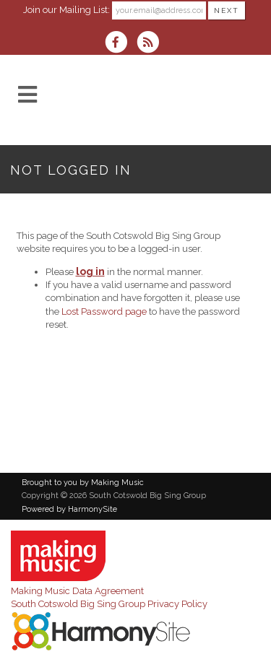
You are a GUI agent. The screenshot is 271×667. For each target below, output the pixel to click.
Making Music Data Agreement (77, 590)
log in (90, 271)
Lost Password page (104, 311)
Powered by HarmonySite (69, 509)
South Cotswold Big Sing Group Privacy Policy (109, 603)
